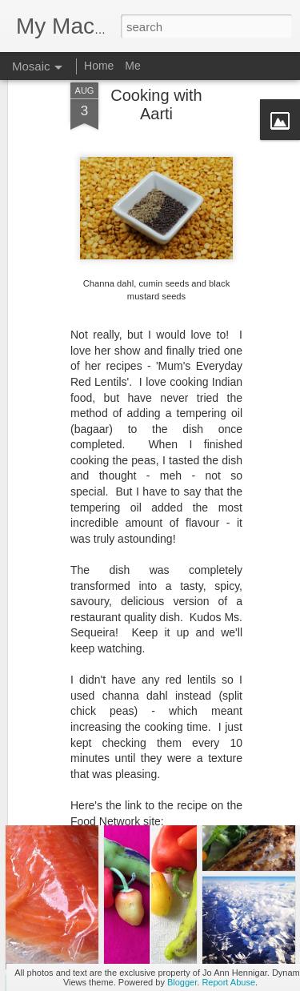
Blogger (182, 982)
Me (132, 65)
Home (99, 65)
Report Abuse (228, 982)
